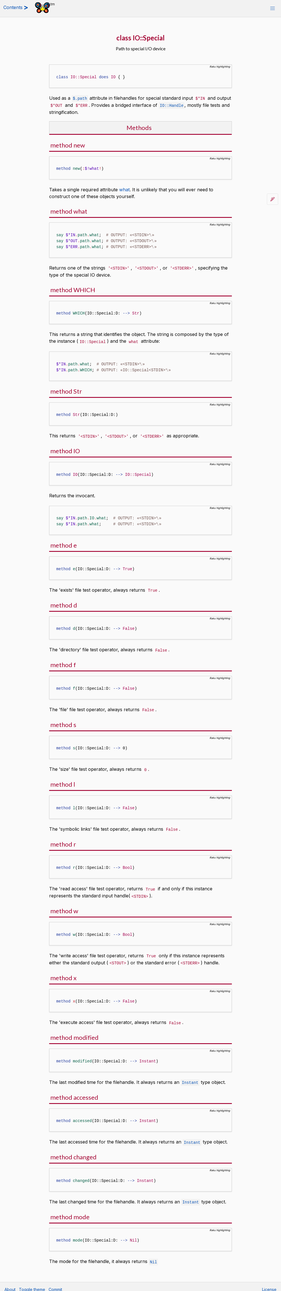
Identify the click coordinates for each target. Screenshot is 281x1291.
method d (63, 603)
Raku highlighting (220, 66)
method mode (70, 1212)
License (269, 1284)
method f (63, 663)
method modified (74, 1033)
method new (67, 144)
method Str (66, 390)
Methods (139, 127)
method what (68, 210)
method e (63, 544)
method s (63, 722)
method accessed (74, 1093)
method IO (65, 449)
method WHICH (72, 289)
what (124, 189)
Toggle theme (32, 1284)
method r (63, 841)
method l (62, 782)
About (10, 1284)
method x (63, 974)
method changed (73, 1152)
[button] (272, 8)
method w (64, 907)
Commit (55, 1284)
